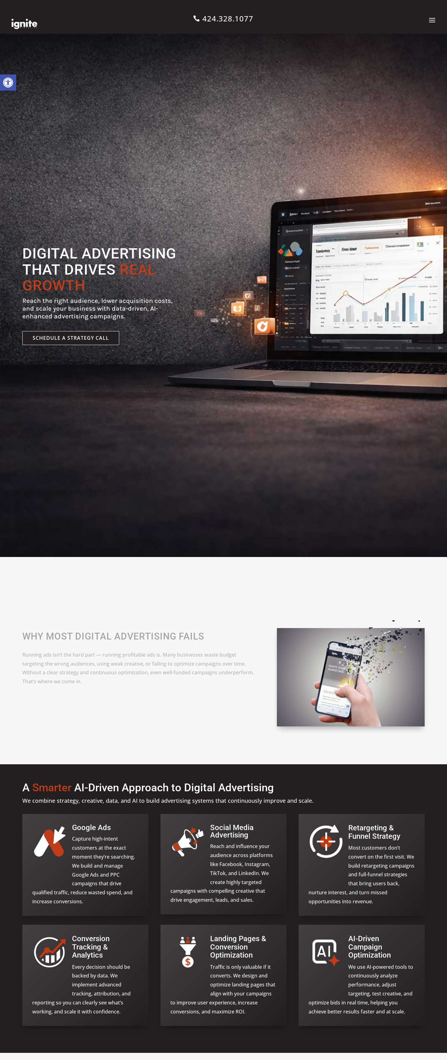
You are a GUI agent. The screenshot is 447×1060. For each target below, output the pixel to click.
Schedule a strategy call (71, 338)
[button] (8, 82)
